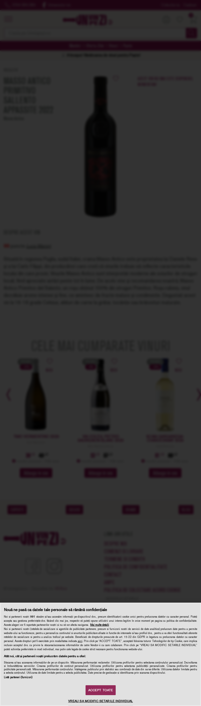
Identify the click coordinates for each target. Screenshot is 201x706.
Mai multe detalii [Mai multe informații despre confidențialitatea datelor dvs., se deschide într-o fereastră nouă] (99, 625)
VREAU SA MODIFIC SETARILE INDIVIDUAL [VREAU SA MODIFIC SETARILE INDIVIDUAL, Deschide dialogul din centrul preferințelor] (100, 701)
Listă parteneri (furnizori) (18, 677)
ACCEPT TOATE (100, 690)
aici (80, 641)
